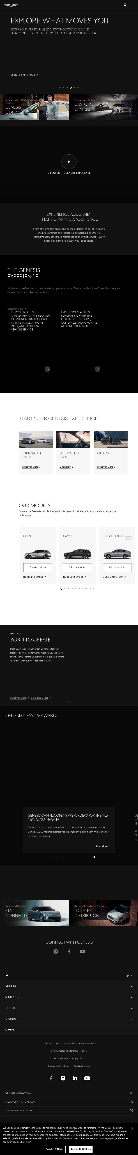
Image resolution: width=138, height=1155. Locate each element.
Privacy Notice (61, 1059)
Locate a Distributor (125, 5)
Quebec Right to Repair (59, 1066)
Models (10, 986)
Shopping (12, 997)
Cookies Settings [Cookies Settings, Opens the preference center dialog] (54, 1149)
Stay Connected (86, 1043)
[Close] (132, 1128)
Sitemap (48, 1043)
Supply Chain (78, 1059)
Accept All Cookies (80, 1149)
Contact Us (69, 1043)
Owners (10, 1019)
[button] (60, 87)
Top (126, 975)
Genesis (10, 1008)
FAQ (58, 1043)
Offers (9, 1030)
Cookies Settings (82, 1066)
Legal (84, 1051)
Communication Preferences (64, 1051)
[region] (69, 1139)
